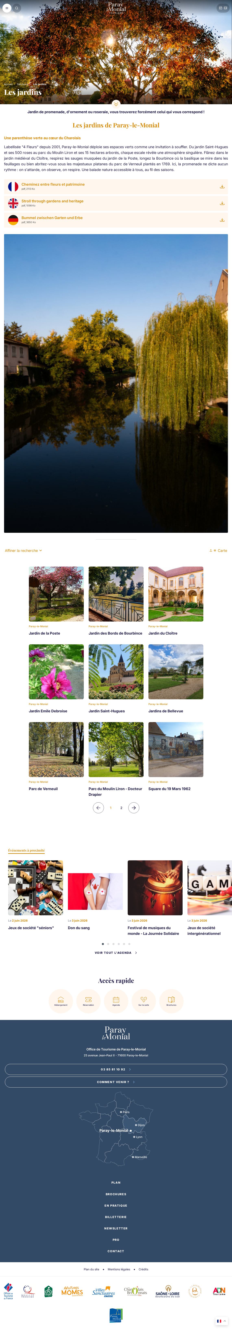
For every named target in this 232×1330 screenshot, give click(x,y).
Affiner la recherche (23, 550)
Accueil (8, 84)
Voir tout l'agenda (116, 952)
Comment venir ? (116, 1082)
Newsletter (116, 1228)
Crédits (143, 1269)
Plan (116, 1182)
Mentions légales (119, 1269)
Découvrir (23, 84)
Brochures (116, 1194)
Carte (220, 550)
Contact (116, 1251)
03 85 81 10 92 (116, 1069)
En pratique (116, 1205)
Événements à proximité (26, 850)
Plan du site (91, 1269)
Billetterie (116, 1217)
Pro (116, 1239)
